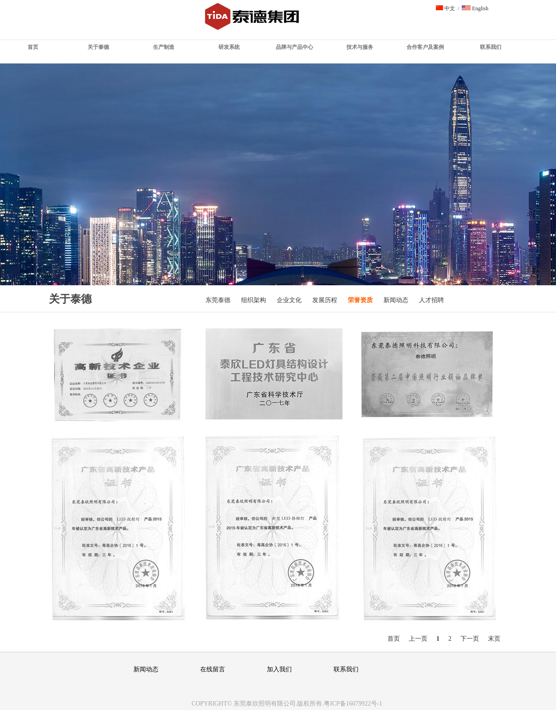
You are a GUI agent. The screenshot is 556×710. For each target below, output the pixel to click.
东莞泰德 (217, 300)
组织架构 (253, 300)
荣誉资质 (360, 300)
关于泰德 (98, 47)
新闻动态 (395, 300)
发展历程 (324, 300)
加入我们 (279, 669)
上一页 (418, 638)
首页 (33, 47)
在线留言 (212, 669)
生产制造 (163, 47)
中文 (445, 8)
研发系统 (229, 47)
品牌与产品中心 (294, 47)
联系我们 (490, 47)
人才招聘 (431, 300)
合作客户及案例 (425, 47)
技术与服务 (359, 47)
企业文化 (289, 300)
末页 (494, 638)
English (475, 8)
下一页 (469, 638)
